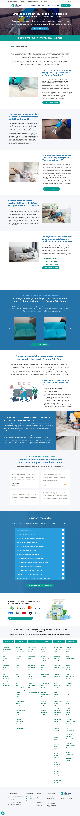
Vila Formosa (44, 705)
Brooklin (55, 650)
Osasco (17, 684)
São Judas (56, 752)
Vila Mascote (56, 772)
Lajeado (42, 677)
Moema (55, 732)
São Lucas (43, 689)
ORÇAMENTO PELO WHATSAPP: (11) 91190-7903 (40, 38)
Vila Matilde (43, 709)
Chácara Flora (57, 664)
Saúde (55, 759)
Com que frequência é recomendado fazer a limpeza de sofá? (30, 573)
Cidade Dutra (57, 675)
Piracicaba (68, 714)
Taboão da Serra (19, 714)
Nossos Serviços (42, 5)
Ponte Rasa (43, 686)
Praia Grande (69, 718)
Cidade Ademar (57, 671)
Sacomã (55, 750)
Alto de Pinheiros (20, 650)
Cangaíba (43, 650)
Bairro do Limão (32, 646)
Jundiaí (67, 696)
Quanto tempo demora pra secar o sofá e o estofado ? (28, 553)
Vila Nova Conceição (58, 774)
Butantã (17, 659)
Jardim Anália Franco (45, 671)
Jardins (4, 666)
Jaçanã (29, 659)
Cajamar (68, 659)
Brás (4, 655)
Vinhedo (68, 759)
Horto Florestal (31, 655)
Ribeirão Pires (69, 723)
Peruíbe (68, 711)
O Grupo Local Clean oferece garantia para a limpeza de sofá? (30, 569)
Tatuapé (43, 698)
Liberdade (5, 668)
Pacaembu (5, 671)
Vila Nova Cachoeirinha (33, 691)
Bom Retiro (5, 653)
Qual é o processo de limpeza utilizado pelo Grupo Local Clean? (30, 545)
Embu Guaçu (69, 668)
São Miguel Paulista (45, 693)
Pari (4, 673)
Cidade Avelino (57, 673)
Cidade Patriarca (44, 655)
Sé (3, 682)
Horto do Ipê (56, 689)
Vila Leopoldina (19, 720)
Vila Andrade (56, 761)
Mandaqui (30, 668)
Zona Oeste (21, 640)
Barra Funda (18, 655)
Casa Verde (30, 650)
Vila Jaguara (18, 718)
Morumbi (56, 734)
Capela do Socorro (58, 659)
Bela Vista (5, 650)
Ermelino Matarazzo (45, 659)
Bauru (67, 655)
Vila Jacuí (43, 707)
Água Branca (19, 644)
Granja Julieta (57, 684)
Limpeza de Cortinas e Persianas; (51, 259)
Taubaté (68, 751)
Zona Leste (46, 640)
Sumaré (17, 711)
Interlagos (56, 693)
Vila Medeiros (31, 689)
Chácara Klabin (57, 668)
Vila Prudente (44, 711)
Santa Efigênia (6, 680)
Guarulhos (68, 680)
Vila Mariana (56, 770)
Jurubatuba (56, 723)
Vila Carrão (43, 700)
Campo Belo (56, 653)
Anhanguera (6, 646)
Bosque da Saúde (57, 648)
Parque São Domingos (21, 689)
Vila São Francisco (20, 727)
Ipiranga (55, 696)
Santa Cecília (6, 677)
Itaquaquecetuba (70, 686)
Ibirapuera (56, 691)
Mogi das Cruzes (70, 705)
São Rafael (56, 754)
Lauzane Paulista (32, 666)
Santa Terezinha (32, 677)
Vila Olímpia (56, 777)
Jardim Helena (44, 675)
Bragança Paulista (70, 657)
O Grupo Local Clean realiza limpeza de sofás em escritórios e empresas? (32, 561)
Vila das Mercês (57, 765)
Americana (68, 648)
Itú (66, 691)
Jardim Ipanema (57, 711)
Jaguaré (17, 675)
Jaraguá (17, 680)
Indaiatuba (68, 684)
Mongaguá (68, 707)
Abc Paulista (69, 644)
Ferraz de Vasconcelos (71, 671)
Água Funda (56, 644)
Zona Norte (33, 640)
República (5, 675)
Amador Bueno (19, 653)
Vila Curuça (43, 702)
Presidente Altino (20, 700)
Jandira (17, 677)
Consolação (5, 662)
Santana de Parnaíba (20, 709)
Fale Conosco (55, 5)
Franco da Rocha (70, 675)
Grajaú (55, 682)
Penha (42, 684)
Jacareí (67, 693)
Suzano (67, 749)
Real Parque (56, 747)
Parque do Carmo (45, 682)
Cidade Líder (44, 653)
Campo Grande (57, 655)
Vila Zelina (43, 714)
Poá (67, 716)
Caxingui (18, 664)
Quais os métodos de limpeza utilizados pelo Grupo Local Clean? (31, 537)
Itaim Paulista (44, 666)
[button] (9, 327)
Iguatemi (43, 664)
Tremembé (30, 680)
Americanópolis (44, 644)
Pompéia (18, 698)
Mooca (42, 680)
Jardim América (57, 705)
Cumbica (68, 664)
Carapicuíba (18, 662)
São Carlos (68, 735)
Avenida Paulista (7, 648)
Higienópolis (6, 664)
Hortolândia (69, 682)
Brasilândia (30, 648)
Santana (30, 675)
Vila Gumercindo (57, 768)
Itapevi (17, 673)
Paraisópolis (56, 741)
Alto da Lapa (19, 648)
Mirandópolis (56, 729)
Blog (49, 5)
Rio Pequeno (19, 707)
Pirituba (17, 696)
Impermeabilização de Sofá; (50, 258)
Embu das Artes (19, 668)
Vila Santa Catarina (58, 779)
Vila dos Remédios (20, 716)
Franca (67, 673)
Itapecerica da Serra (58, 700)
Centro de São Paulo (8, 640)
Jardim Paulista (57, 716)
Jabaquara (56, 702)
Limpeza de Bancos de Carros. (51, 264)
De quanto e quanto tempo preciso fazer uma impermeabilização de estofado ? (34, 577)
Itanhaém (68, 689)
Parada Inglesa (31, 671)
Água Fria (30, 644)
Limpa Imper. (47, 375)
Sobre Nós (33, 5)
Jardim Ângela (57, 707)
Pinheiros (18, 693)
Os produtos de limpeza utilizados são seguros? (27, 541)
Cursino (55, 680)
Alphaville (18, 646)
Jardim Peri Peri (31, 662)
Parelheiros (56, 743)
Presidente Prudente (70, 720)
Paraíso (55, 738)
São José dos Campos (71, 740)
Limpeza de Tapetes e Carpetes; (51, 261)
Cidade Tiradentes (45, 657)
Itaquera (43, 668)
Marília (67, 700)
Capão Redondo (57, 662)
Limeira (67, 698)
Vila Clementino (57, 763)
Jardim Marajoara (57, 714)
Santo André (69, 725)
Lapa (17, 682)
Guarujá (68, 677)
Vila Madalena (19, 723)
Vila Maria (30, 686)
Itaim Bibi (56, 698)
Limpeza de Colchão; (49, 262)
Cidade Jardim (57, 677)
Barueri (17, 657)
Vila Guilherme (31, 684)
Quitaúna (18, 702)
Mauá (67, 702)
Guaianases (43, 662)
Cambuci (5, 657)
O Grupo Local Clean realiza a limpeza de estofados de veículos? (30, 557)
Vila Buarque (6, 684)
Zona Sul (59, 640)
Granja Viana (19, 671)
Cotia (17, 666)
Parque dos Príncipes (20, 686)
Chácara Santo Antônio (59, 666)
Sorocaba (68, 747)
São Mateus (43, 691)
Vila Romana (19, 725)
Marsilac (55, 725)
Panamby (56, 736)
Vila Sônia (56, 781)
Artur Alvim (43, 646)
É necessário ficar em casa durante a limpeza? (26, 549)
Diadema (68, 666)
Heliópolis (56, 686)
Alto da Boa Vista (58, 646)
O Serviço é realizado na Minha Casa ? (25, 529)
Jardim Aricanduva (45, 673)
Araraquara (68, 653)
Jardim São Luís (57, 718)
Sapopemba (43, 696)
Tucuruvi (30, 682)
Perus (29, 673)
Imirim (29, 657)
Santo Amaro (57, 756)
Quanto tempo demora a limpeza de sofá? (26, 533)
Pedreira (55, 745)
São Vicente (69, 742)
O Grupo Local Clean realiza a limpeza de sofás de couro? (29, 565)
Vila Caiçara (69, 757)
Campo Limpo (57, 657)
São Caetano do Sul (70, 733)
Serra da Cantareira (70, 744)
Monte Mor (68, 709)
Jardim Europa (57, 709)
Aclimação (5, 644)
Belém (42, 648)
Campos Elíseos (6, 659)
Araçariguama (69, 650)
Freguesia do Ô (31, 653)
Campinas (68, 662)
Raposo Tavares (19, 705)
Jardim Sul (56, 720)
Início (12, 46)
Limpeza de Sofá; (48, 256)
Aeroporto (68, 646)
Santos (67, 727)
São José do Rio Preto (71, 738)
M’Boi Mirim (56, 727)
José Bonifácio (31, 664)
